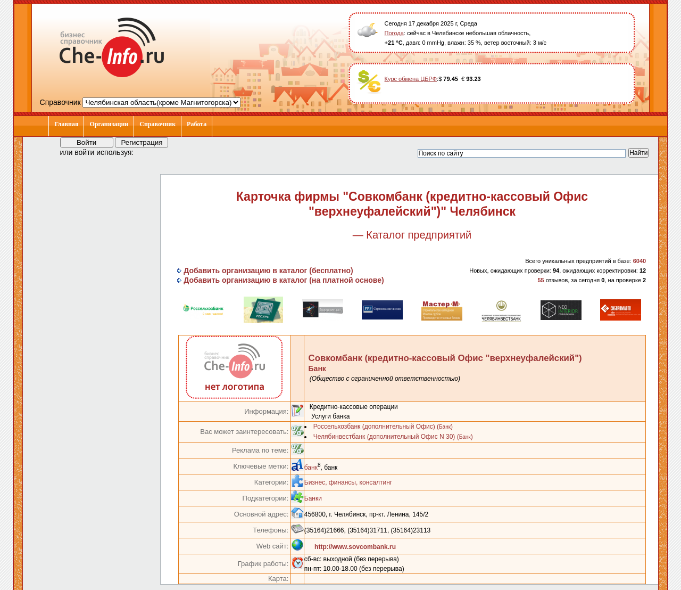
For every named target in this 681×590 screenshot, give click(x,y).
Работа (196, 124)
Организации (108, 124)
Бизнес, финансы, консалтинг (348, 482)
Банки (313, 498)
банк (311, 467)
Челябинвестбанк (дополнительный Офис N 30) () (393, 436)
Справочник (157, 124)
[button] (151, 152)
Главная (66, 124)
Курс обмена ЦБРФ (411, 79)
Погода (394, 33)
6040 (639, 261)
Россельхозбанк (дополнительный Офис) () (383, 426)
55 (540, 280)
